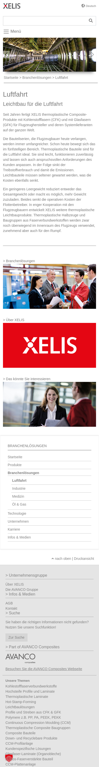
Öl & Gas (19, 504)
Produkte (15, 465)
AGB (9, 603)
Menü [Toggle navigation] (12, 31)
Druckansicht (84, 559)
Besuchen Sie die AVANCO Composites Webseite (43, 669)
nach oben (61, 559)
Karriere (14, 529)
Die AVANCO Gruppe (21, 590)
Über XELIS (14, 584)
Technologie (17, 513)
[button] (9, 758)
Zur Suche (16, 637)
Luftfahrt (19, 481)
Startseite (11, 78)
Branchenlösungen (36, 78)
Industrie (19, 488)
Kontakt (11, 608)
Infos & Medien (19, 537)
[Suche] (44, 21)
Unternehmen (18, 521)
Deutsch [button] (91, 5)
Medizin (18, 496)
